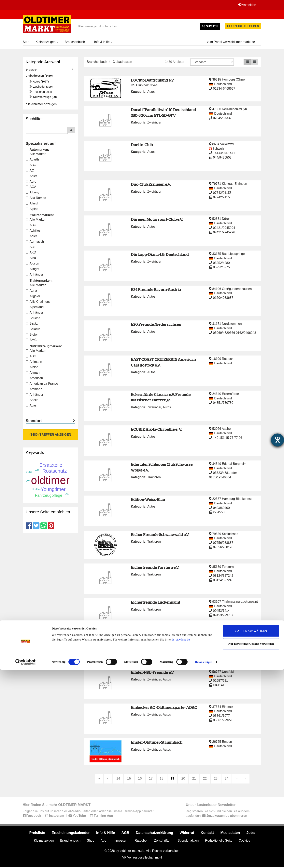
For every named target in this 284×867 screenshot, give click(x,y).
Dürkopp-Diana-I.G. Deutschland (160, 254)
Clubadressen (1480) (39, 75)
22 (205, 778)
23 (216, 778)
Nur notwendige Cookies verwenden (251, 841)
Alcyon (32, 263)
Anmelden (246, 4)
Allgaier (33, 296)
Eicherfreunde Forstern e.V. (155, 567)
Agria (31, 290)
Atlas (31, 405)
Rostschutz (54, 471)
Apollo (32, 400)
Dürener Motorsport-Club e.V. (157, 219)
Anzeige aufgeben (243, 26)
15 (129, 778)
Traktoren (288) (42, 91)
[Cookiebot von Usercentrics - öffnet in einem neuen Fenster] (25, 859)
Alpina (32, 209)
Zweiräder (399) (42, 86)
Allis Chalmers (38, 301)
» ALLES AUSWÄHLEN (251, 828)
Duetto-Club (142, 144)
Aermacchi (35, 241)
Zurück (31, 69)
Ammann (34, 389)
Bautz (32, 323)
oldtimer (50, 480)
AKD (31, 252)
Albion (32, 367)
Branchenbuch (76, 42)
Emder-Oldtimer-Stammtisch (156, 742)
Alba (31, 258)
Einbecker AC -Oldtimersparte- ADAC (164, 707)
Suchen (210, 26)
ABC (31, 165)
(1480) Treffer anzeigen (50, 434)
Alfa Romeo (36, 198)
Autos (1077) (40, 81)
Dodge (29, 472)
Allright (32, 269)
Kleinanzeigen (47, 42)
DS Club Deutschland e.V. (152, 80)
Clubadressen (122, 61)
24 (226, 778)
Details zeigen (203, 859)
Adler (31, 176)
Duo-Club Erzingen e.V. (151, 184)
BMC (31, 340)
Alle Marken (36, 154)
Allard (32, 203)
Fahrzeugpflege (48, 495)
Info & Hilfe (103, 42)
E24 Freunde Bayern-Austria (156, 289)
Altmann (33, 372)
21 (194, 778)
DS (66, 493)
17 (151, 778)
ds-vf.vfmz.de (181, 836)
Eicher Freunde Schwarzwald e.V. (160, 534)
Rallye (36, 489)
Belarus (33, 329)
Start (26, 42)
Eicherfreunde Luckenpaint (155, 602)
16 (140, 778)
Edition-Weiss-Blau (148, 499)
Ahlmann (34, 361)
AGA (31, 186)
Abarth (32, 159)
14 (118, 778)
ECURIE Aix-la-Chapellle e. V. (156, 429)
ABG (31, 356)
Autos (151, 91)
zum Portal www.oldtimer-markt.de (231, 42)
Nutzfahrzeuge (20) (44, 96)
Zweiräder (154, 122)
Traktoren (154, 477)
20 (183, 778)
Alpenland (35, 307)
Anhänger (34, 274)
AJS (30, 247)
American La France (42, 383)
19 (172, 778)
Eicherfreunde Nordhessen (155, 637)
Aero (31, 181)
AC (30, 170)
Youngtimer (53, 489)
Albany (32, 192)
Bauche (33, 318)
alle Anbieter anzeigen (41, 104)
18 (161, 778)
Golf (37, 469)
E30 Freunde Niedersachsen (156, 324)
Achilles (33, 230)
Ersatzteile (50, 465)
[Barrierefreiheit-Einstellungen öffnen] (277, 440)
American (34, 378)
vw (27, 481)
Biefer (32, 334)
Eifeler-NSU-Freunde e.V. (152, 672)
